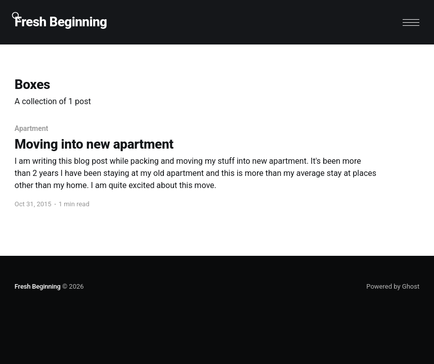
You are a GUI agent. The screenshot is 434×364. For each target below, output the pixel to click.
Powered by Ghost (392, 286)
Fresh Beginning (61, 22)
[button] (411, 22)
